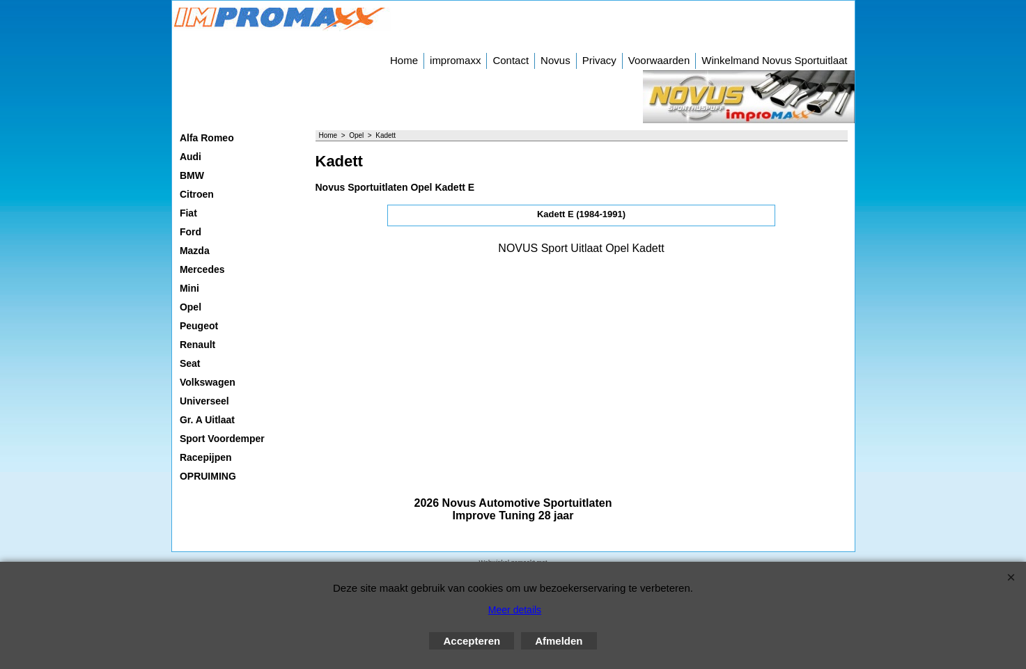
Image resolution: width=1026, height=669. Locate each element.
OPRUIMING (208, 476)
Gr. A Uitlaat (207, 419)
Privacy (599, 60)
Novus (555, 60)
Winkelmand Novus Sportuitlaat (774, 60)
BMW (192, 175)
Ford (190, 231)
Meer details (514, 609)
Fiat (188, 213)
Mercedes (202, 269)
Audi (190, 156)
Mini (189, 288)
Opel (190, 307)
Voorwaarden (659, 60)
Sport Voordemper (222, 438)
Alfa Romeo (207, 137)
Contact (510, 60)
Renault (197, 344)
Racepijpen (206, 457)
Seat (190, 363)
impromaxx (455, 60)
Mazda (195, 250)
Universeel (204, 401)
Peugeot (199, 325)
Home (404, 60)
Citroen (197, 194)
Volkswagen (207, 382)
